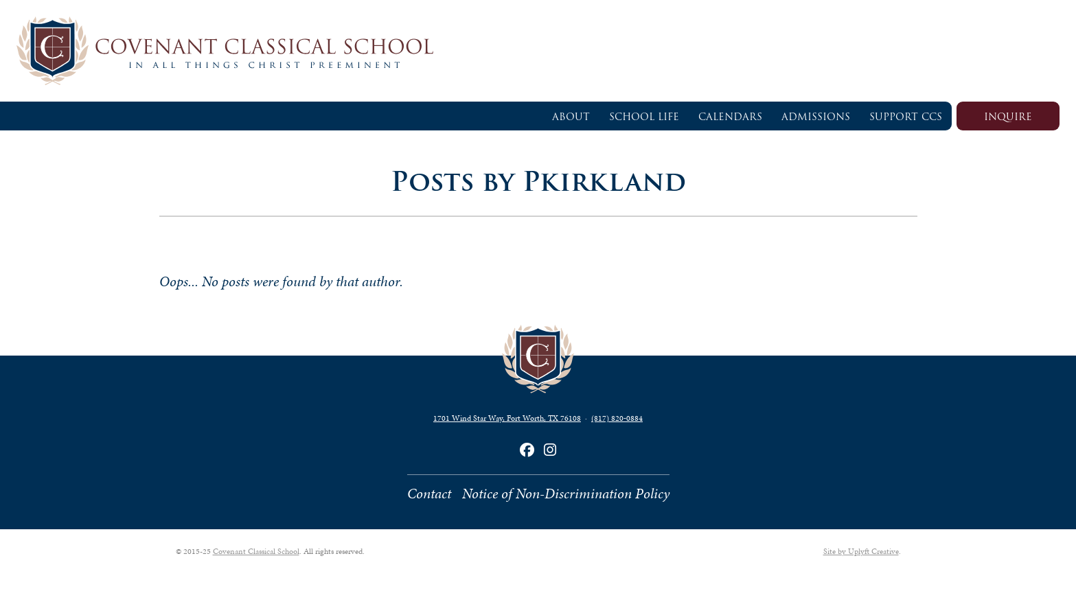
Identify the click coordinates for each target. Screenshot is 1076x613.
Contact (429, 493)
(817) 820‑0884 (617, 418)
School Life (644, 116)
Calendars (730, 116)
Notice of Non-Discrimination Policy (565, 493)
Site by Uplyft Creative (861, 551)
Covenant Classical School (256, 551)
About (571, 116)
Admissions (815, 116)
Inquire (1008, 116)
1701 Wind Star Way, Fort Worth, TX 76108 (507, 418)
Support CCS (905, 116)
